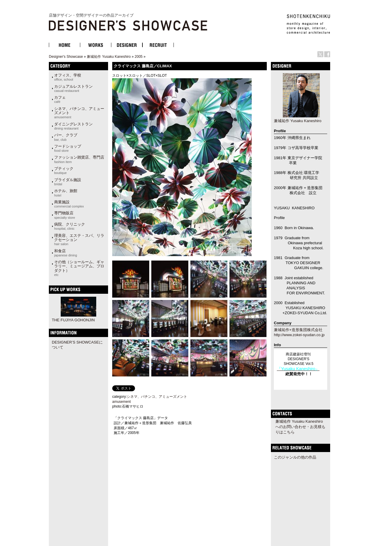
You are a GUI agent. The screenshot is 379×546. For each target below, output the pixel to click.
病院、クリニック (69, 226)
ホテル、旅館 (65, 193)
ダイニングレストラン (73, 126)
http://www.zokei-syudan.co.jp (299, 335)
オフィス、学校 (67, 77)
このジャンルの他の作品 (295, 457)
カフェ (60, 99)
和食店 (65, 253)
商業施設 (69, 204)
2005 (139, 57)
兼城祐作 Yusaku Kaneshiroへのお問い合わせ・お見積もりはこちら (300, 426)
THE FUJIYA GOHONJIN (73, 320)
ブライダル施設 (67, 182)
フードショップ (67, 148)
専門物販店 (64, 215)
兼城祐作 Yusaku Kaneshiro (109, 57)
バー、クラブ (65, 137)
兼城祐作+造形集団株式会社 (298, 330)
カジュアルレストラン (73, 88)
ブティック (63, 170)
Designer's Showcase (66, 57)
